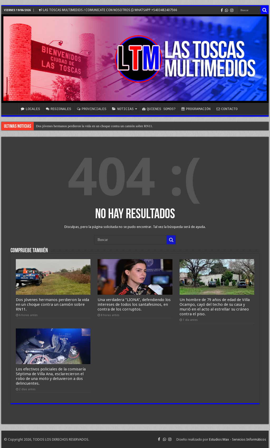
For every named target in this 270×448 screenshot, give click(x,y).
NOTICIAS (122, 109)
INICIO (11, 108)
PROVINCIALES (92, 109)
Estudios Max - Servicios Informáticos (237, 439)
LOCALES (30, 109)
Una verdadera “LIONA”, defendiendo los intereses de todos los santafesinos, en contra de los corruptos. (134, 304)
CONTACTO (227, 109)
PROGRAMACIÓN (196, 109)
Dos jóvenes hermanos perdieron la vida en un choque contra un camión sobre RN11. (94, 126)
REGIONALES (58, 109)
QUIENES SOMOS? (159, 109)
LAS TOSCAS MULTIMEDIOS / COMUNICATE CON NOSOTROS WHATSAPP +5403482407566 (108, 10)
